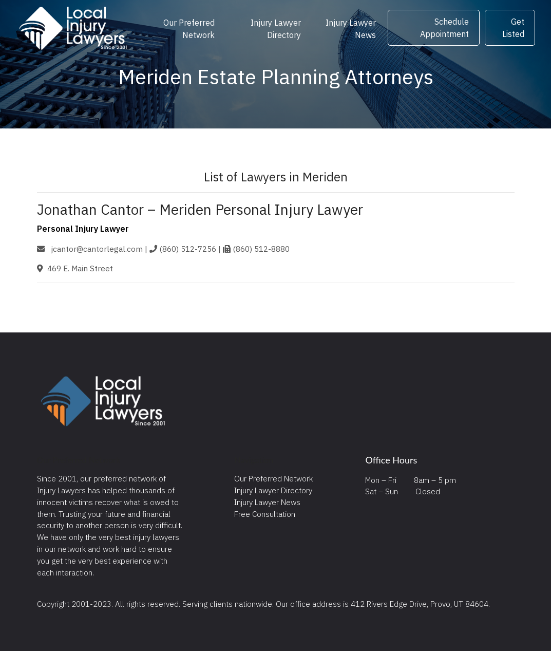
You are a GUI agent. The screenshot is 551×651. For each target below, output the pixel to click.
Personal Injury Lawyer (83, 229)
